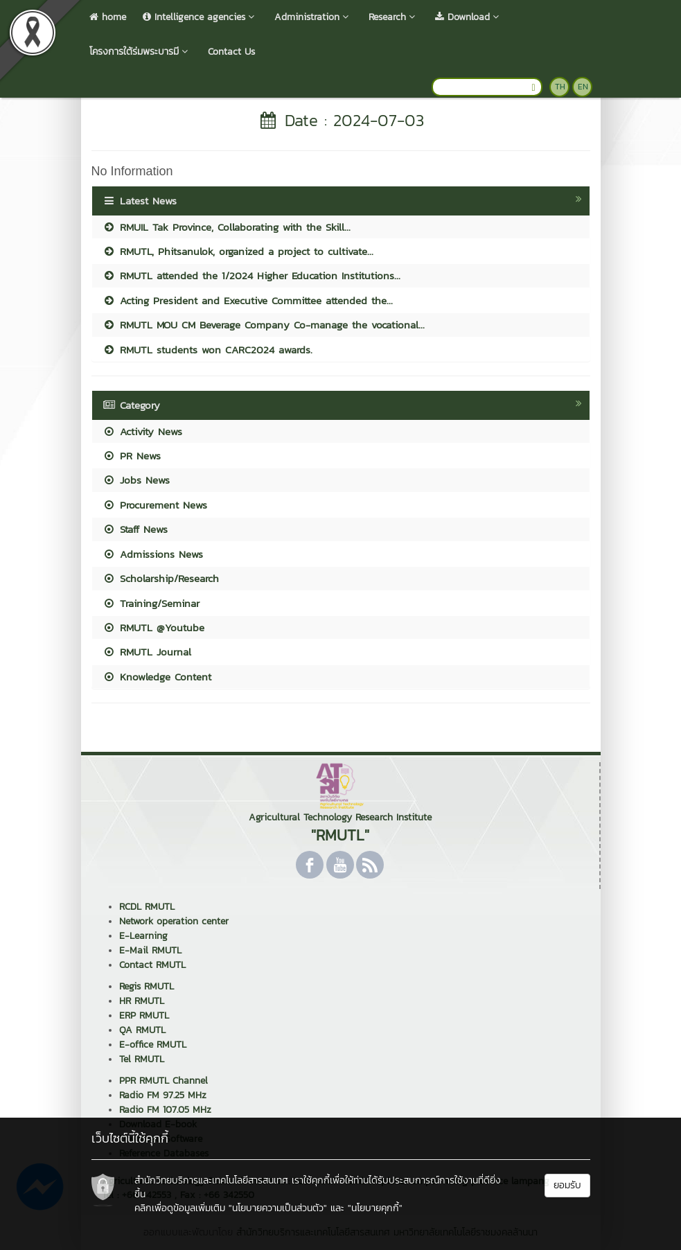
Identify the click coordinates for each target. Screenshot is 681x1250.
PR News (132, 456)
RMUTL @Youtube (153, 627)
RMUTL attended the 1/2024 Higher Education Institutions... (251, 275)
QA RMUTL (142, 1030)
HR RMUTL (141, 1001)
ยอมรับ (567, 1185)
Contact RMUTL (152, 965)
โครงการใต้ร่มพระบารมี (140, 51)
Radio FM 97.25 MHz (162, 1095)
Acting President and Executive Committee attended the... (248, 300)
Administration (313, 17)
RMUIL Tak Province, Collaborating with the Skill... (227, 227)
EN (583, 86)
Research (393, 17)
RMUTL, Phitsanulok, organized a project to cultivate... (238, 251)
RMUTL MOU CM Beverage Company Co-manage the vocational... (264, 325)
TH (560, 86)
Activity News (142, 431)
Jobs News (136, 480)
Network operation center (174, 921)
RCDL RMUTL (147, 906)
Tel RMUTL (141, 1059)
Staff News (135, 529)
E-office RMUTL (152, 1044)
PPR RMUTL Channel (163, 1080)
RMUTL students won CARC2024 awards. (207, 350)
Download (468, 17)
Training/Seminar (151, 603)
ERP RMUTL (144, 1015)
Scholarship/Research (161, 578)
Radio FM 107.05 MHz (165, 1109)
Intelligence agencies (200, 17)
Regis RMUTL (146, 986)
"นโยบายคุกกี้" (375, 1208)
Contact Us (231, 51)
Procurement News (155, 505)
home (107, 17)
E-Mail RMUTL (150, 950)
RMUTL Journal (147, 652)
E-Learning (143, 935)
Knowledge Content (157, 677)
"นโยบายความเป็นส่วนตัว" (278, 1208)
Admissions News (153, 554)
